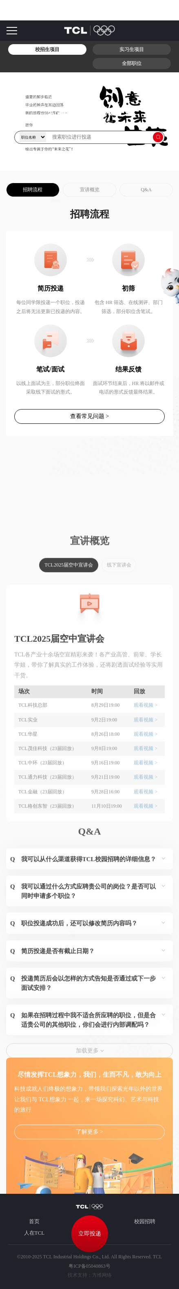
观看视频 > (145, 781)
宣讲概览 (89, 189)
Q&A (146, 189)
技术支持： (80, 1275)
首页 (34, 1221)
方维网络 (102, 1275)
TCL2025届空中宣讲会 (68, 641)
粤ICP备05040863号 (89, 1266)
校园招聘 (144, 1221)
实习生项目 (131, 49)
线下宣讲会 (119, 641)
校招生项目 (47, 49)
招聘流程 (32, 189)
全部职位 (131, 63)
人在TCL (34, 1233)
